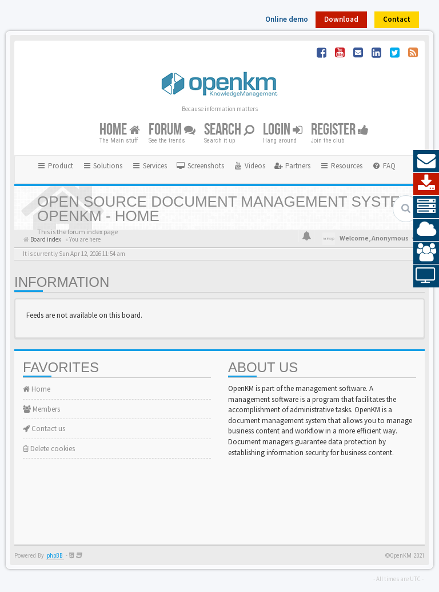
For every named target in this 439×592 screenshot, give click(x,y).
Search (229, 129)
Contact (396, 19)
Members (41, 409)
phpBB (55, 555)
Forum (172, 129)
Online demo (286, 19)
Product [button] (55, 166)
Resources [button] (341, 166)
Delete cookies (49, 448)
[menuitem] (200, 166)
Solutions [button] (102, 166)
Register (340, 129)
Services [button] (149, 166)
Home (119, 129)
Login (282, 129)
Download (341, 19)
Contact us (44, 428)
